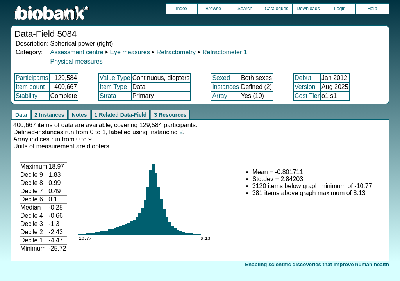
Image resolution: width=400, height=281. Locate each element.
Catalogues (277, 8)
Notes (79, 115)
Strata (108, 95)
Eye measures (130, 52)
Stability (27, 95)
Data (21, 115)
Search (245, 8)
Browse (213, 8)
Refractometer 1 (224, 52)
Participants (32, 78)
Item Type (113, 87)
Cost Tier (307, 95)
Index (181, 8)
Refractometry (176, 52)
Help (372, 8)
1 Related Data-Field (121, 115)
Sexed (221, 78)
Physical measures (76, 61)
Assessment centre (76, 52)
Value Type (115, 78)
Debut (303, 78)
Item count (30, 87)
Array (219, 95)
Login (339, 8)
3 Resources (170, 115)
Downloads (308, 8)
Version (305, 87)
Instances (225, 87)
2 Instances (49, 115)
